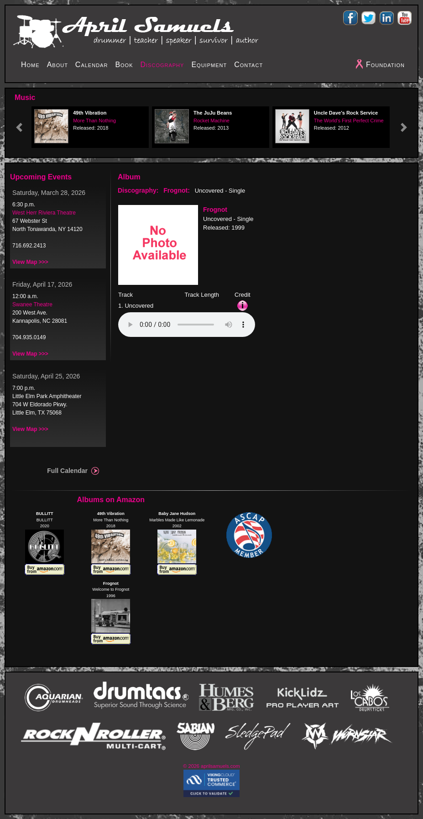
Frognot (215, 209)
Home (30, 64)
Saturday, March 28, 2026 (48, 192)
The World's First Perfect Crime (349, 120)
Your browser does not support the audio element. (186, 324)
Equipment (209, 64)
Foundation (385, 64)
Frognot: (176, 190)
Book (124, 64)
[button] (19, 127)
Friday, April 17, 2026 (42, 284)
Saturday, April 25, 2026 (46, 376)
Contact (248, 64)
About (57, 64)
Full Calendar (67, 470)
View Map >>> (30, 262)
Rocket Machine (211, 120)
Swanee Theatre (32, 304)
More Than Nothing (94, 120)
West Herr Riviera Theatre (44, 213)
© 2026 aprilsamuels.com (211, 766)
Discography (162, 64)
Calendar (91, 64)
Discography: (138, 190)
